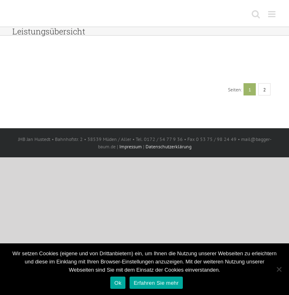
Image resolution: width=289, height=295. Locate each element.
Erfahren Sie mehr (156, 283)
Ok (117, 283)
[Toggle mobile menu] (272, 14)
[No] (279, 269)
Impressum (130, 146)
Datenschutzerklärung (168, 146)
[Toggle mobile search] (256, 14)
